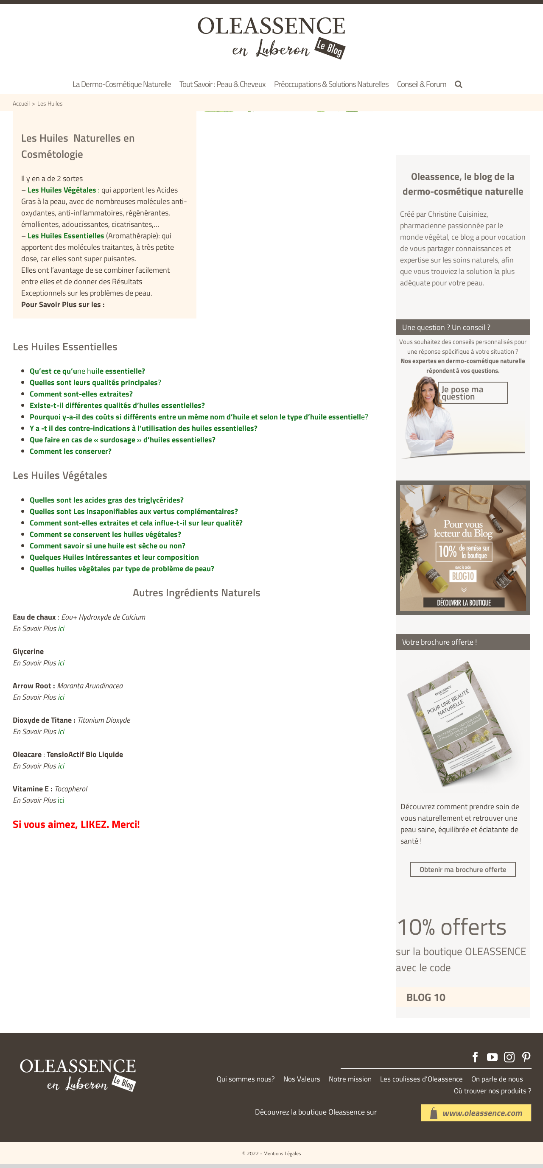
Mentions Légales (282, 1157)
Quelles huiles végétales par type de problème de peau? (122, 568)
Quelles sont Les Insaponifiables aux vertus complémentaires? (134, 511)
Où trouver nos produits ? (493, 1095)
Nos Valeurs (301, 1083)
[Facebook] (475, 1061)
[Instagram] (509, 1061)
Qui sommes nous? (246, 1083)
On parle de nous (497, 1083)
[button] (458, 83)
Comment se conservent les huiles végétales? (105, 534)
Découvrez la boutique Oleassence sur (316, 1115)
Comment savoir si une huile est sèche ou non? (107, 545)
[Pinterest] (526, 1061)
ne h (87, 371)
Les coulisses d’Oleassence (421, 1083)
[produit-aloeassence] (463, 492)
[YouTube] (492, 1061)
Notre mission (350, 1083)
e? (199, 416)
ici (61, 628)
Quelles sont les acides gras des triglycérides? (107, 500)
